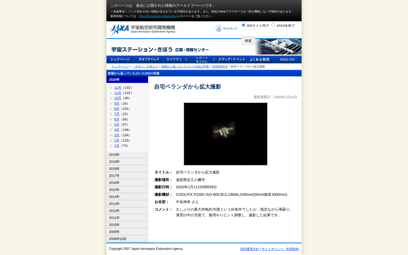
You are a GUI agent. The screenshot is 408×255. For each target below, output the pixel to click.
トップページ (120, 66)
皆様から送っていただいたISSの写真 (185, 66)
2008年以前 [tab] (117, 239)
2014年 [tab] (114, 197)
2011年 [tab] (114, 218)
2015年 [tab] (114, 190)
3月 (116, 135)
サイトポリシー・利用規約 (280, 249)
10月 (117, 98)
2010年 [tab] (114, 225)
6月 (116, 119)
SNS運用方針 (249, 249)
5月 (116, 124)
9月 (116, 103)
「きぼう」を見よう (145, 66)
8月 (116, 109)
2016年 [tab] (114, 183)
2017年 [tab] (114, 176)
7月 (116, 114)
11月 (117, 93)
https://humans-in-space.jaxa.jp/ (159, 16)
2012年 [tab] (114, 211)
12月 (117, 88)
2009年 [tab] (114, 232)
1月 (116, 145)
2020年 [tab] (114, 80)
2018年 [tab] (114, 169)
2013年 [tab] (114, 204)
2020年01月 (219, 66)
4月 (116, 130)
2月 (116, 140)
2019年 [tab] (114, 155)
